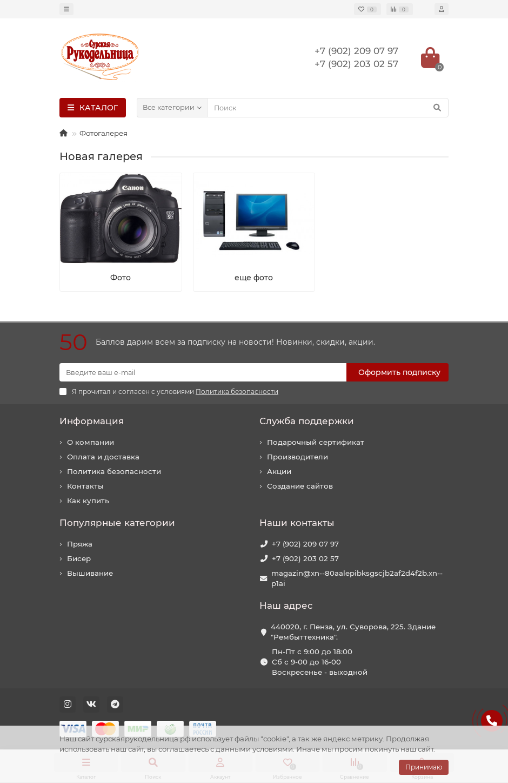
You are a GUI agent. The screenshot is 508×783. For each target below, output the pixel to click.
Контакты (85, 486)
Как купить (88, 500)
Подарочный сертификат (315, 442)
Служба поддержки (306, 421)
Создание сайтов (300, 486)
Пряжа (79, 543)
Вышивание (90, 573)
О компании (90, 442)
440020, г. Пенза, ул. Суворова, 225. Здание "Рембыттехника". (353, 631)
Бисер (79, 558)
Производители (297, 456)
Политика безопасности (114, 471)
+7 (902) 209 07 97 (305, 543)
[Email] (202, 372)
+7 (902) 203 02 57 (305, 558)
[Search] (328, 107)
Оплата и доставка (103, 456)
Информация (91, 421)
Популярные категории (117, 522)
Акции (279, 471)
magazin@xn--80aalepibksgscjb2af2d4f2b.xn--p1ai (357, 578)
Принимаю (423, 767)
